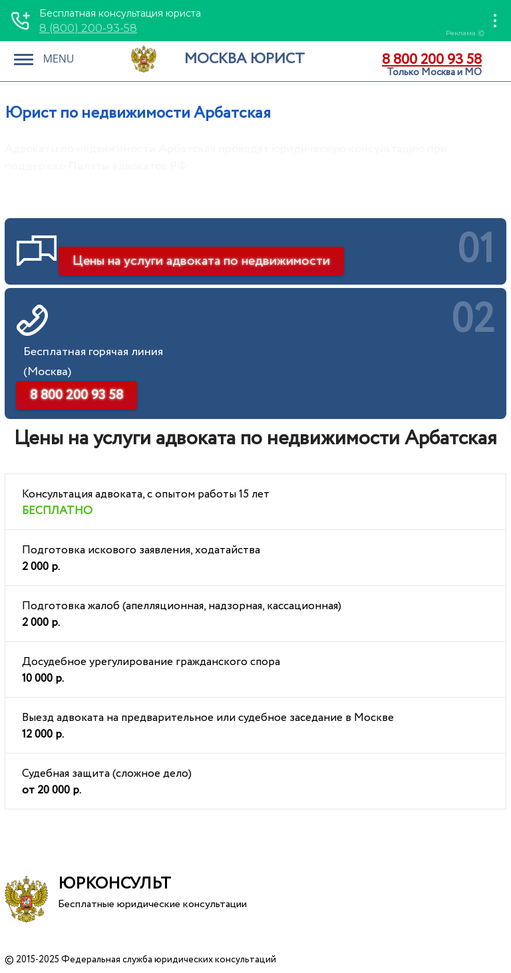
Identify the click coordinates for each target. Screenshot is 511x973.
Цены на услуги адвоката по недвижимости (201, 261)
